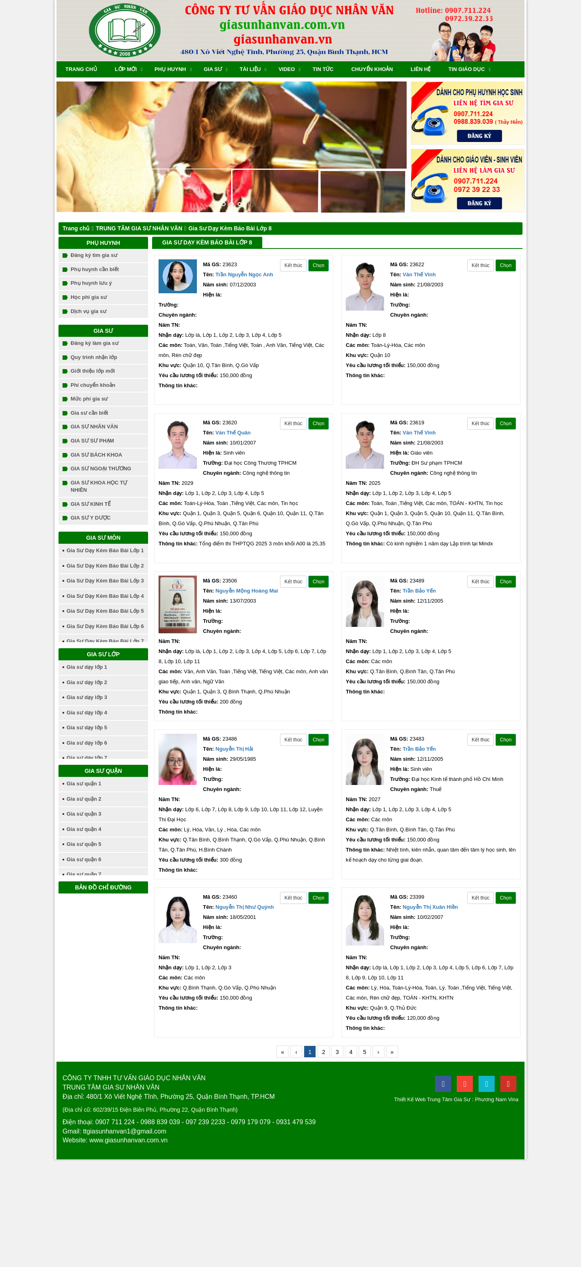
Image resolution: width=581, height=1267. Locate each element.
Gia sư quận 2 (84, 799)
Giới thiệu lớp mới (93, 371)
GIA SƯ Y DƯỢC (91, 518)
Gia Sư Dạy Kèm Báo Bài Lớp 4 (105, 596)
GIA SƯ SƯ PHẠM (92, 441)
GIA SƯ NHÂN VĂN (94, 427)
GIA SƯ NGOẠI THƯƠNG (101, 468)
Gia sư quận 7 (84, 874)
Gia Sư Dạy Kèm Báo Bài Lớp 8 (230, 228)
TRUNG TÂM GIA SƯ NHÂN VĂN (139, 228)
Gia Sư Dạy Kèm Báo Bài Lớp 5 (105, 611)
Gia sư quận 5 (84, 844)
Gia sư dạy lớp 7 (87, 758)
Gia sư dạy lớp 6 (87, 743)
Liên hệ (421, 69)
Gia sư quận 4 (84, 829)
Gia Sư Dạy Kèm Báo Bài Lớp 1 (105, 550)
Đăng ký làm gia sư (95, 343)
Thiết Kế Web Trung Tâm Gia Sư (432, 1099)
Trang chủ (81, 69)
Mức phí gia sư (89, 399)
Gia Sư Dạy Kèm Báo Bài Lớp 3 (105, 581)
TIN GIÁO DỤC (466, 69)
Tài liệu (250, 69)
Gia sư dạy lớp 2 (87, 682)
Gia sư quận (103, 771)
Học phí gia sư (89, 297)
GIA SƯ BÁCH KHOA (96, 455)
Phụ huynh (170, 69)
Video (286, 69)
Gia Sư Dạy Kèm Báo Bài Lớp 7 (105, 641)
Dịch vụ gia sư (89, 311)
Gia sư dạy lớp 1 (87, 667)
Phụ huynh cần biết (95, 269)
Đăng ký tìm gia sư (94, 255)
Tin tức (323, 69)
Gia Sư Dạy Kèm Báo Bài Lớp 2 (105, 566)
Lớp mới (126, 69)
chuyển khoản (372, 69)
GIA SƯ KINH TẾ (91, 504)
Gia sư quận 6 (84, 859)
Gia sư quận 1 (84, 784)
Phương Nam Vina (496, 1099)
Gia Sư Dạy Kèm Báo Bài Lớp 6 (105, 626)
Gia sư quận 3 (84, 814)
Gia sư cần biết (89, 413)
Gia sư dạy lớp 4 (87, 713)
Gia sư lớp (103, 654)
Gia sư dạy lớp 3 (87, 697)
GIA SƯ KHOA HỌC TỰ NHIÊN (99, 486)
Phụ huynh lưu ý (91, 283)
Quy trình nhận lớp (94, 357)
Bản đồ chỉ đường (103, 887)
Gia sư (213, 69)
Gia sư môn (103, 537)
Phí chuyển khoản (93, 385)
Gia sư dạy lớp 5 (87, 727)
